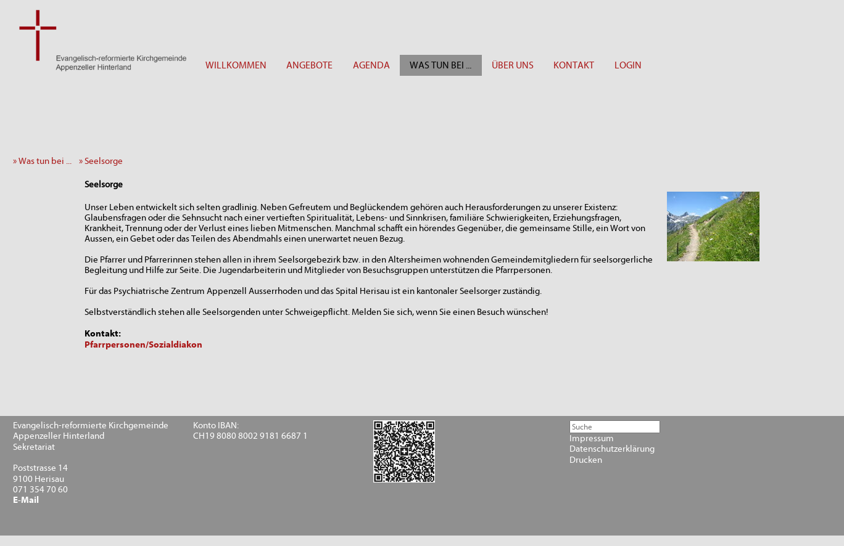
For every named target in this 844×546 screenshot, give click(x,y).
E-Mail (26, 500)
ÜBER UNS (513, 65)
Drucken (585, 460)
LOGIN (628, 65)
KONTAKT (573, 65)
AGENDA (371, 65)
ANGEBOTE (309, 65)
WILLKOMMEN (236, 65)
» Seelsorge (103, 161)
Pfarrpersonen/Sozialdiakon (143, 344)
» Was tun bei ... (45, 161)
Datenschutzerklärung (612, 449)
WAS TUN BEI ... (440, 65)
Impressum (591, 438)
